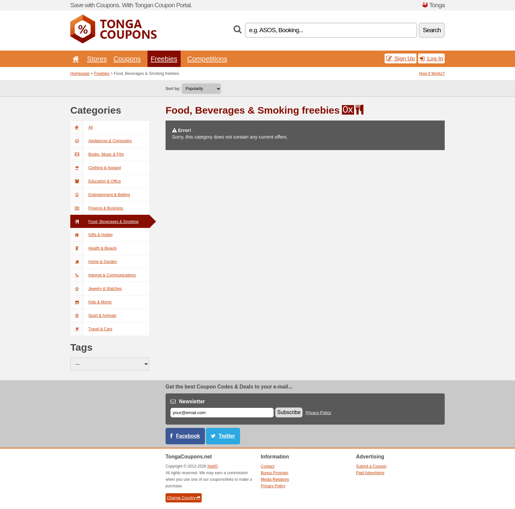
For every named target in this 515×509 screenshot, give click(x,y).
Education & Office (95, 181)
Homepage (80, 73)
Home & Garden (93, 261)
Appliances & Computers (101, 140)
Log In (431, 58)
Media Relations (275, 479)
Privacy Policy (318, 412)
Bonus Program (274, 473)
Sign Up (400, 58)
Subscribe (289, 412)
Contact (267, 466)
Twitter (227, 436)
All (81, 127)
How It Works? (432, 73)
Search (432, 30)
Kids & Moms (91, 302)
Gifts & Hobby (91, 234)
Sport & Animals (93, 315)
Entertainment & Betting (100, 194)
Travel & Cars (91, 329)
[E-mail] (222, 412)
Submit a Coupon (371, 466)
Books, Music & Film (97, 154)
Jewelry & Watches (96, 288)
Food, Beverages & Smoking (104, 221)
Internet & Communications (103, 275)
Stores (97, 58)
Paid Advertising (370, 473)
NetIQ (213, 466)
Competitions (207, 58)
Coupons (127, 58)
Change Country (183, 498)
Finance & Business (96, 208)
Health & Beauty (93, 248)
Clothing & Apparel (95, 167)
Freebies (164, 58)
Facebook (188, 436)
